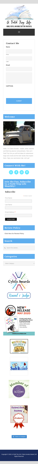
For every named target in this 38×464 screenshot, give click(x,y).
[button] (19, 32)
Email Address (10, 212)
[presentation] (19, 91)
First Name (8, 198)
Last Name (8, 204)
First (7, 54)
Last (7, 61)
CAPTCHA (9, 86)
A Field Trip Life (19, 16)
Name (8, 47)
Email (8, 65)
